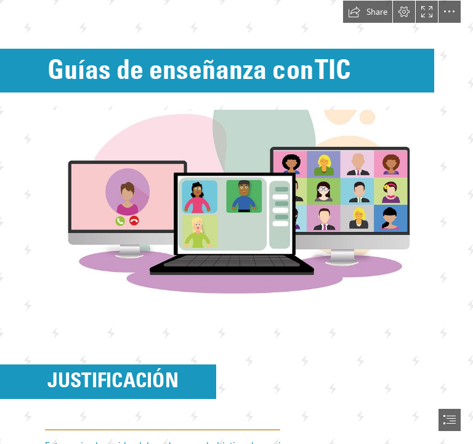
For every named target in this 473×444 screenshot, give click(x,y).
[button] (367, 12)
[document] (236, 222)
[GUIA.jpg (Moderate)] (236, 216)
